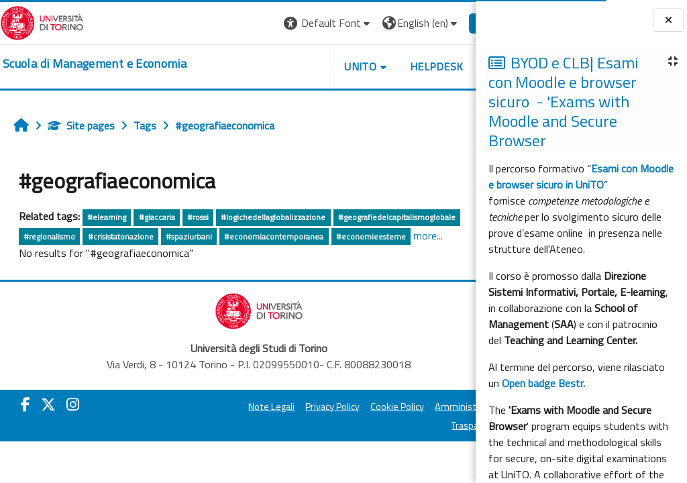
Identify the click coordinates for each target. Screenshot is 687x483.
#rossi (198, 217)
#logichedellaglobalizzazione (273, 217)
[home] (95, 63)
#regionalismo (49, 236)
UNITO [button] (319, 66)
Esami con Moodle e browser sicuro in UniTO (581, 176)
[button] (286, 23)
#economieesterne (371, 236)
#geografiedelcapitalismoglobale (397, 217)
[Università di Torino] (42, 21)
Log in (451, 23)
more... (428, 235)
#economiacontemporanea (273, 236)
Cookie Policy (355, 406)
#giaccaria (157, 217)
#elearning (106, 217)
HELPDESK (394, 66)
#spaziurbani (189, 236)
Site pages (81, 125)
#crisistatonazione (121, 236)
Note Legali (230, 406)
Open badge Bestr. (543, 383)
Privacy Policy (291, 406)
